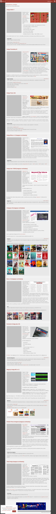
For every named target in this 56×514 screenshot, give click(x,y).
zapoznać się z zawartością (25, 97)
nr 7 (15, 417)
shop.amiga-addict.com (22, 43)
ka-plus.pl (19, 362)
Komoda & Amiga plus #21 (13, 324)
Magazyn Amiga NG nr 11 (13, 369)
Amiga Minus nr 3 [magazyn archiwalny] (17, 135)
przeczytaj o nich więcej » (6, 510)
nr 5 (11, 417)
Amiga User (24, 171)
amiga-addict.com (16, 42)
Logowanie (51, 1)
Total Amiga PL (12, 489)
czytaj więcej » (46, 78)
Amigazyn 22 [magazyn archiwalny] (16, 208)
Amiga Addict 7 (10, 9)
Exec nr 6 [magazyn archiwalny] (15, 279)
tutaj (35, 76)
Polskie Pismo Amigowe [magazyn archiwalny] (18, 421)
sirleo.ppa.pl (25, 70)
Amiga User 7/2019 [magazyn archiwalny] (17, 168)
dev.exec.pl (48, 512)
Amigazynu (38, 197)
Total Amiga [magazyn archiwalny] (15, 461)
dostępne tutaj (25, 364)
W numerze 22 (25, 219)
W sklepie (8, 355)
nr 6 (13, 417)
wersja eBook (22, 234)
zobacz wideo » (46, 200)
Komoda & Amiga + (25, 334)
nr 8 (18, 417)
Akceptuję (14, 511)
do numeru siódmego (24, 16)
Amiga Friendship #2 (12, 49)
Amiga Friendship (25, 51)
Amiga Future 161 (11, 93)
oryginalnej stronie (44, 496)
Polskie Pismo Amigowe (24, 433)
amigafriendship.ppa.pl (17, 82)
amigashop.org (20, 128)
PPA (23, 455)
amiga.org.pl (15, 404)
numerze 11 (27, 375)
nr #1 (15, 87)
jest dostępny (33, 116)
